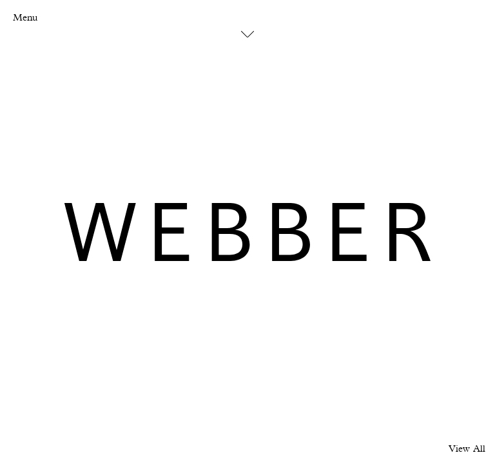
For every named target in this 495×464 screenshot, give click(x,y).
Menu (25, 18)
